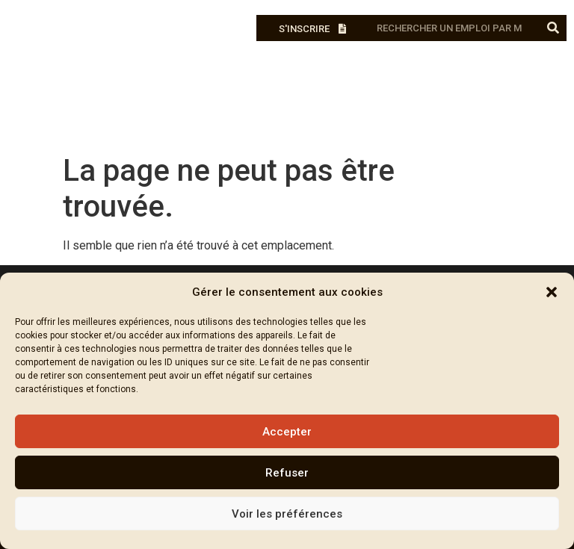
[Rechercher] (553, 28)
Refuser (287, 473)
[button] (551, 292)
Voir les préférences (287, 514)
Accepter (287, 431)
